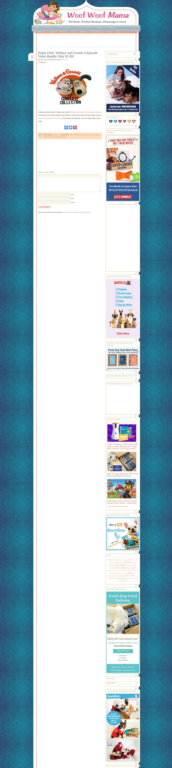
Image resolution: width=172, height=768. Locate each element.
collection (86, 134)
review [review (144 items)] (136, 576)
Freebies (112, 28)
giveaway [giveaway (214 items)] (110, 570)
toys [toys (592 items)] (135, 578)
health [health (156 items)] (121, 570)
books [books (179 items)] (125, 560)
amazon (72, 134)
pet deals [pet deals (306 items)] (118, 573)
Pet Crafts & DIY (83, 28)
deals (92, 134)
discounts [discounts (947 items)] (114, 565)
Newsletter (83, 32)
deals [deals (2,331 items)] (128, 562)
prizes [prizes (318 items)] (121, 576)
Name (72, 194)
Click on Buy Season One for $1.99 (50, 118)
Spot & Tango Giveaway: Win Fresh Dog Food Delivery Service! (122, 475)
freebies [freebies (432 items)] (112, 568)
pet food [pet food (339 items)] (124, 573)
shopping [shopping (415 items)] (123, 578)
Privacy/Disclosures (96, 32)
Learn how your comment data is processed (77, 212)
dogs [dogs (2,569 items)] (122, 565)
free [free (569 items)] (134, 565)
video (58, 137)
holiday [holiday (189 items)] (130, 570)
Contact (109, 32)
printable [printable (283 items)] (115, 576)
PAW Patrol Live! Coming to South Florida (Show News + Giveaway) (122, 502)
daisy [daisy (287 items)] (122, 562)
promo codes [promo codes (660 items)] (128, 575)
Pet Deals (49, 28)
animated (78, 134)
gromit (45, 137)
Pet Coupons (64, 28)
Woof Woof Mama (86, 12)
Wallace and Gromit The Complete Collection (86, 112)
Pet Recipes (63, 32)
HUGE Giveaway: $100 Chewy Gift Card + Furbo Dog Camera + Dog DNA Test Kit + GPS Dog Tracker (122, 446)
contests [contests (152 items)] (136, 560)
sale (54, 137)
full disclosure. (65, 59)
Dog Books (52, 32)
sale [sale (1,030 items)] (110, 578)
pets (50, 137)
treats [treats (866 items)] (121, 580)
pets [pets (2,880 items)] (129, 572)
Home (36, 28)
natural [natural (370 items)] (111, 573)
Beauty (73, 32)
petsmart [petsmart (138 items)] (135, 573)
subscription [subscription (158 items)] (130, 578)
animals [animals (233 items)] (116, 560)
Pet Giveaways (40, 32)
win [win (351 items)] (125, 581)
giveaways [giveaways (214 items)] (117, 570)
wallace (63, 137)
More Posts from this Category (118, 506)
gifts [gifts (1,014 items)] (134, 567)
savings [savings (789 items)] (116, 578)
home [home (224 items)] (133, 570)
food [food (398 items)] (131, 565)
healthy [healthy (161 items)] (125, 570)
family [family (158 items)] (127, 565)
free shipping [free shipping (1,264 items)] (122, 567)
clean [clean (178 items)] (132, 560)
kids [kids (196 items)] (137, 570)
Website (73, 202)
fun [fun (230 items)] (131, 568)
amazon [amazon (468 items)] (110, 560)
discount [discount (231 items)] (133, 562)
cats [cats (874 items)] (129, 559)
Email (72, 198)
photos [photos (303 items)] (110, 576)
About (117, 32)
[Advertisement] (88, 41)
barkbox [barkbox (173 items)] (121, 560)
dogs (97, 134)
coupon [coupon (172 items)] (111, 562)
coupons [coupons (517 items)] (117, 562)
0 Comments (42, 62)
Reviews (99, 28)
